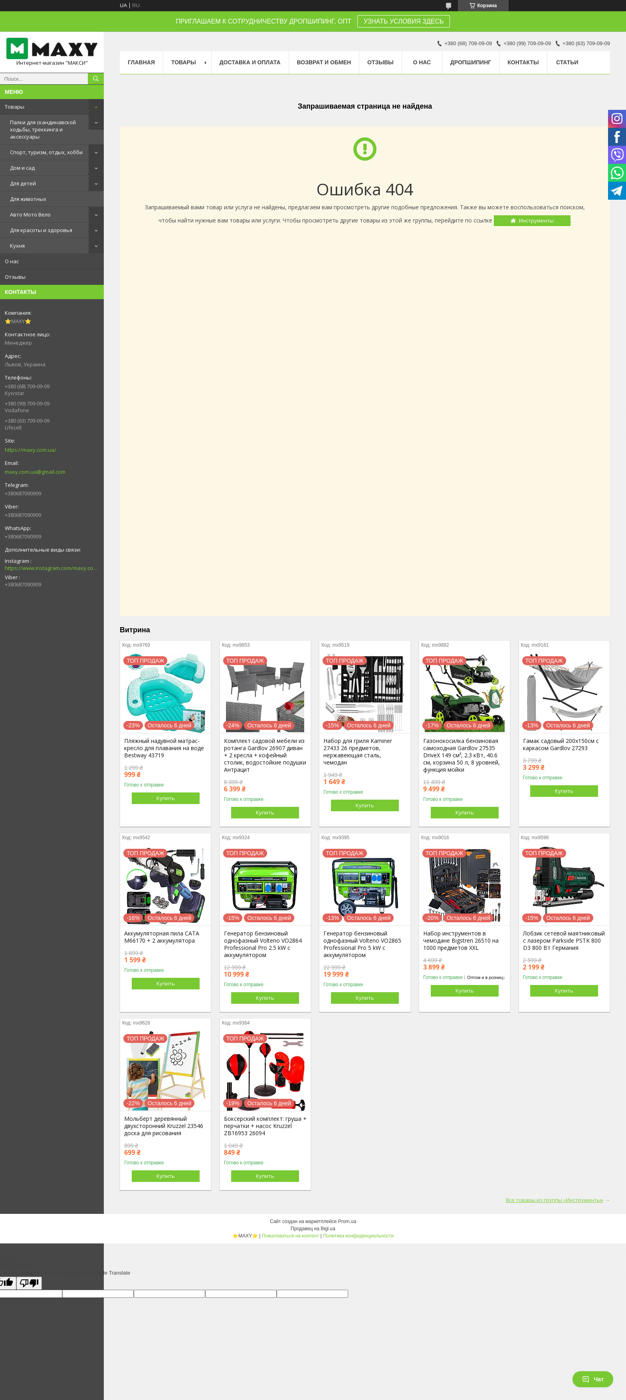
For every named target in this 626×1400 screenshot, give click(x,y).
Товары (14, 106)
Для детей (23, 183)
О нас (12, 261)
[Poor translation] (29, 1283)
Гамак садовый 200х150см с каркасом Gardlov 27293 (561, 744)
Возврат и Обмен (324, 62)
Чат (593, 1379)
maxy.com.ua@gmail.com (35, 471)
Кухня (17, 245)
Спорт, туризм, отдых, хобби (46, 152)
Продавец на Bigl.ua (313, 1228)
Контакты (523, 62)
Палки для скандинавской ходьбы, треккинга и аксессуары (43, 129)
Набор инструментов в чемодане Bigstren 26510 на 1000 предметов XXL (461, 940)
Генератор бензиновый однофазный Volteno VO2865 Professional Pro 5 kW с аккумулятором (362, 944)
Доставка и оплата (250, 62)
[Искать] (96, 79)
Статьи (567, 62)
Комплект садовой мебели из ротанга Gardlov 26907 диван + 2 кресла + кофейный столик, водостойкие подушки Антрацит (265, 755)
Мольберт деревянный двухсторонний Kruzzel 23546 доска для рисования (163, 1126)
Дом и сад (22, 167)
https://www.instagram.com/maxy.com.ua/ (52, 568)
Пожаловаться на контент (290, 1236)
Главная (141, 62)
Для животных (28, 199)
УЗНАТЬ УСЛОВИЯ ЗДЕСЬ (404, 21)
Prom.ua (347, 1221)
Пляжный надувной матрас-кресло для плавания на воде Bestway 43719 (164, 748)
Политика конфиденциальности (358, 1236)
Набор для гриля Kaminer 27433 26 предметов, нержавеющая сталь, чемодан (357, 751)
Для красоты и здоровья (41, 230)
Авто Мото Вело (30, 214)
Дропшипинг (470, 62)
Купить (165, 798)
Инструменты (536, 220)
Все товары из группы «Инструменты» (554, 1199)
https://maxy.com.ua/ (30, 449)
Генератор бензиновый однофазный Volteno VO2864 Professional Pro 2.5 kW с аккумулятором (263, 944)
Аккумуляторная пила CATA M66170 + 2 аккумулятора (161, 937)
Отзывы (15, 276)
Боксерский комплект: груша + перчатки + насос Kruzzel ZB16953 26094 (265, 1126)
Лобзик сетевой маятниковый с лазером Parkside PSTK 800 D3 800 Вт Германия (564, 940)
